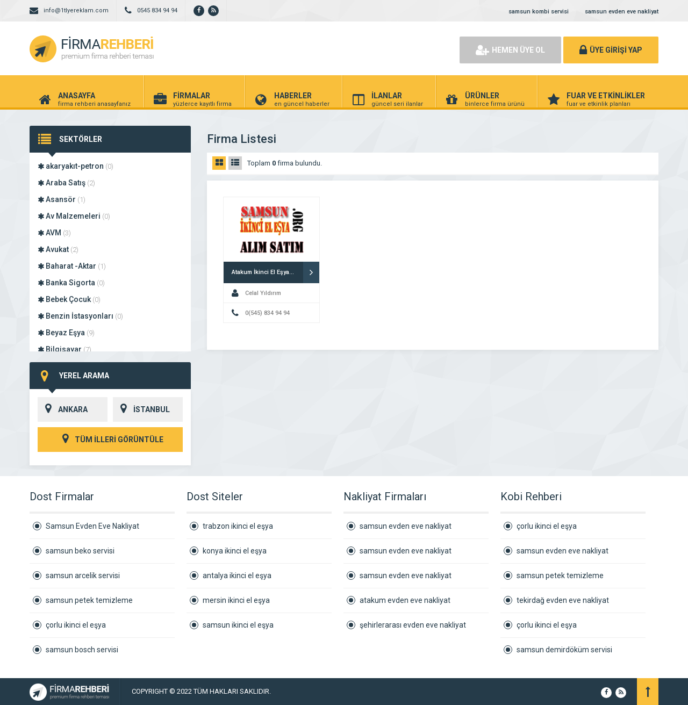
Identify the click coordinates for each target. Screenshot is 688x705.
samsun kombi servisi (538, 11)
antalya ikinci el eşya (237, 575)
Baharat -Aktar (72, 266)
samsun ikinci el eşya (238, 625)
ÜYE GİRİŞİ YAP (610, 50)
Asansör (61, 199)
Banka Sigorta (71, 282)
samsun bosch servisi (82, 649)
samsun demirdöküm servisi (564, 649)
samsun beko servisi (80, 550)
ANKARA (63, 409)
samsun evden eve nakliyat (621, 11)
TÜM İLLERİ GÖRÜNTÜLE (110, 439)
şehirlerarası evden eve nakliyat (413, 625)
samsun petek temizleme (89, 600)
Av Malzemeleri (74, 216)
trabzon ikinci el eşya (238, 526)
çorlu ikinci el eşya (76, 625)
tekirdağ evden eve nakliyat (563, 600)
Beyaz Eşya (66, 332)
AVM (54, 232)
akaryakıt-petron (75, 166)
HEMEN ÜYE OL (510, 50)
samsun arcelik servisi (83, 575)
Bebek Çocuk (69, 299)
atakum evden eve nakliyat (405, 600)
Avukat (58, 249)
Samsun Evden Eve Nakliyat (92, 526)
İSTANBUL (141, 409)
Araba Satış (66, 182)
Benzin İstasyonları (80, 316)
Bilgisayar (64, 349)
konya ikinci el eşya (235, 550)
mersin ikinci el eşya (236, 600)
